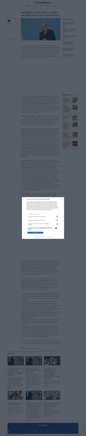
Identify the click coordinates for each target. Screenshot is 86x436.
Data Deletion (36, 236)
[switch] (56, 216)
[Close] (62, 199)
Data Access (43, 236)
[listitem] (43, 214)
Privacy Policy (49, 236)
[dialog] (43, 218)
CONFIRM (35, 232)
